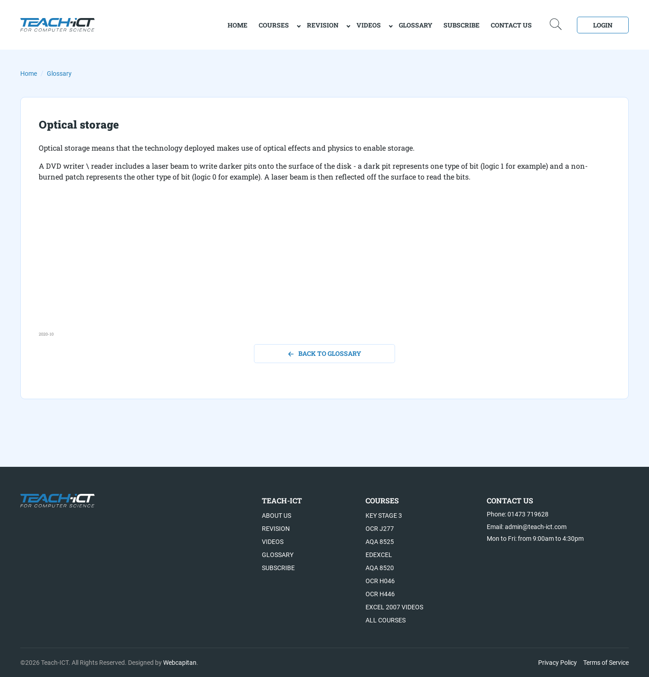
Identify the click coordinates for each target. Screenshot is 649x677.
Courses (274, 25)
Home (28, 73)
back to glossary (324, 353)
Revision (322, 25)
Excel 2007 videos (394, 607)
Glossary (415, 25)
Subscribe (461, 25)
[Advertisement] (309, 268)
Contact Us (511, 25)
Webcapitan (180, 662)
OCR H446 (380, 594)
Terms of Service (606, 662)
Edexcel (379, 554)
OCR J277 (380, 528)
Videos (368, 25)
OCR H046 (380, 581)
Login (602, 25)
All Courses (386, 620)
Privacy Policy (557, 662)
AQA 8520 (380, 567)
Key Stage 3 (384, 515)
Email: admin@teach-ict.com (527, 526)
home (237, 25)
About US (276, 515)
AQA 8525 (380, 541)
